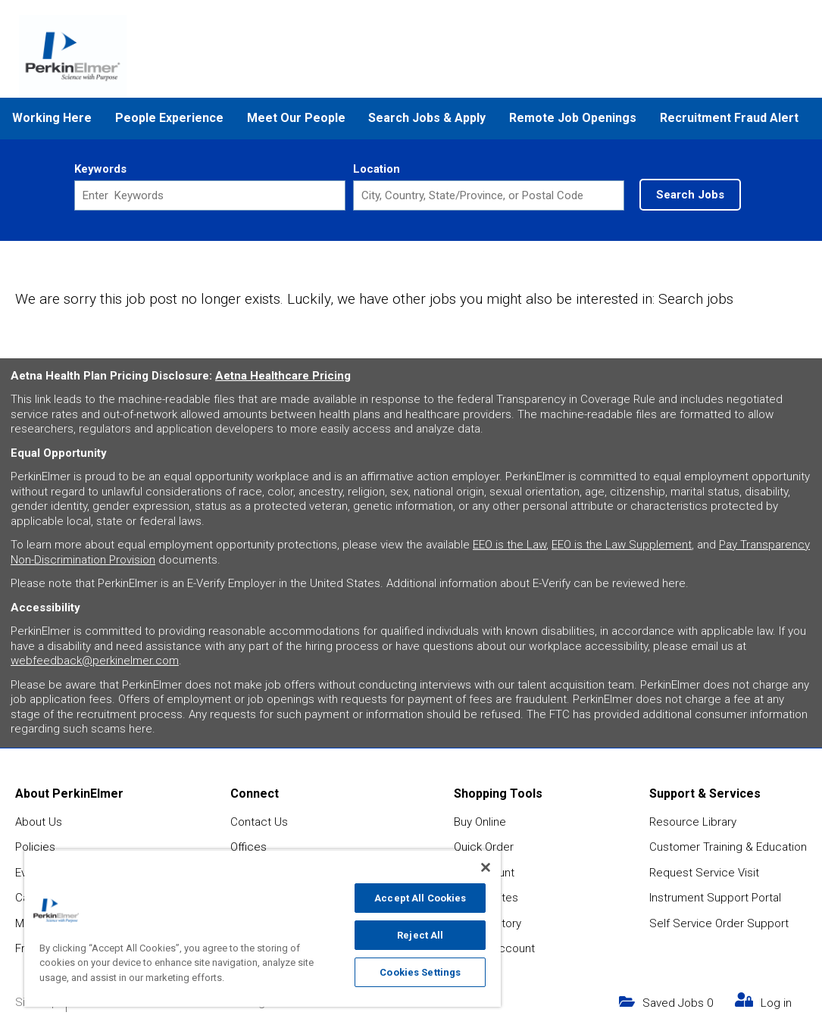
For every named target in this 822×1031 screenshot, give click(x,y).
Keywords (100, 169)
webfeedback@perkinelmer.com (95, 660)
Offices (248, 847)
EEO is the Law (509, 544)
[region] (262, 928)
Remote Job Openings (572, 118)
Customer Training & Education (728, 847)
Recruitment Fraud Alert (729, 118)
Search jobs (695, 299)
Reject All (420, 935)
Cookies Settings (420, 972)
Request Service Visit (704, 872)
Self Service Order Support (719, 923)
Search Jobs (690, 195)
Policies (35, 847)
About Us (38, 822)
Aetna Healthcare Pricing (283, 376)
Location (376, 169)
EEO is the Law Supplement (622, 544)
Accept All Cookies (420, 898)
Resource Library (692, 822)
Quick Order (484, 847)
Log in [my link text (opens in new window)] (776, 1003)
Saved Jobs (677, 1003)
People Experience (169, 118)
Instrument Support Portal (715, 897)
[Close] (485, 867)
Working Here (52, 118)
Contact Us (259, 822)
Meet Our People (296, 118)
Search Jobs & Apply (427, 118)
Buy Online (480, 822)
